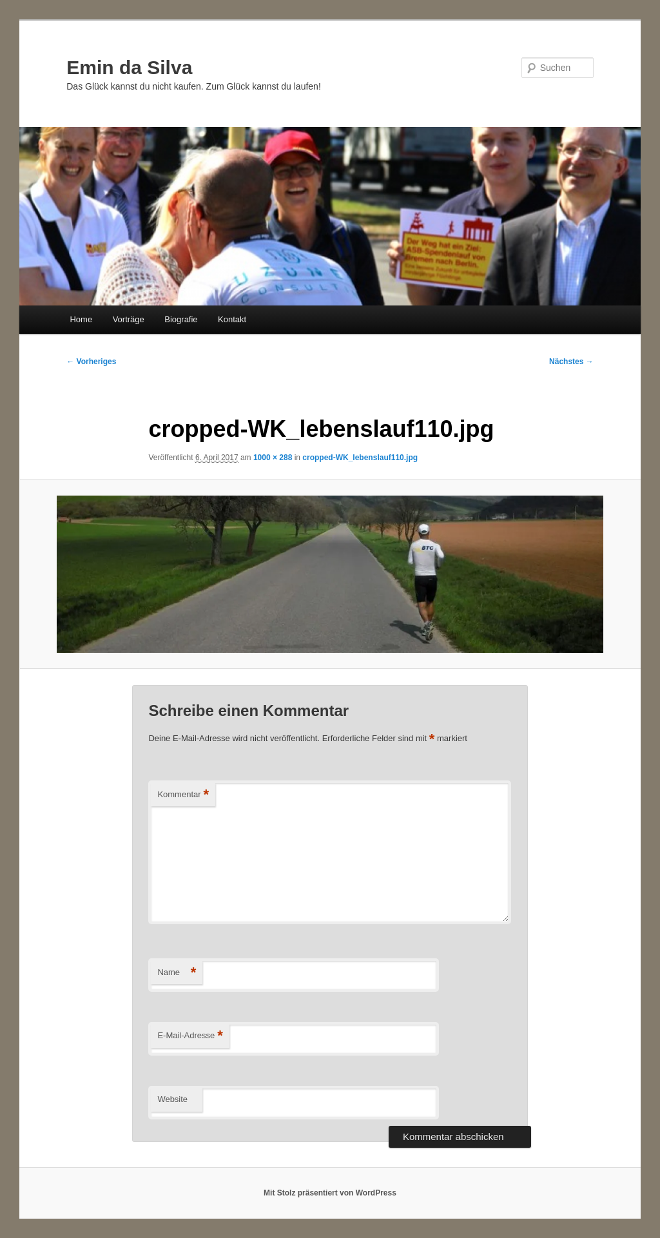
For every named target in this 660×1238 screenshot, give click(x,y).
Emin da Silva (129, 67)
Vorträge (128, 319)
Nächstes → (571, 361)
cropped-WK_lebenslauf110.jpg (360, 457)
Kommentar (183, 795)
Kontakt (232, 319)
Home (81, 319)
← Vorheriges (91, 361)
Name (176, 972)
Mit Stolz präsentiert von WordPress (330, 1192)
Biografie (180, 319)
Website (172, 1099)
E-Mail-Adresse (189, 1036)
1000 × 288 (272, 457)
